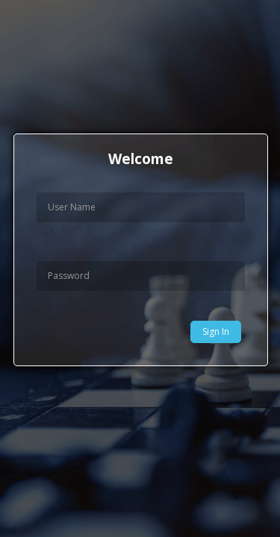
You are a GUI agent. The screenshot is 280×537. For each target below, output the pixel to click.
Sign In (215, 331)
